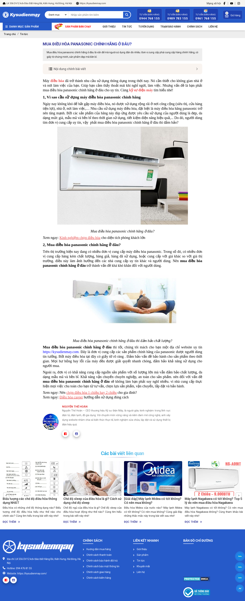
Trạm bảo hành (170, 26)
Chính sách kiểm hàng (97, 577)
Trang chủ (10, 34)
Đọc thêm (11, 521)
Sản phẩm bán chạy (73, 26)
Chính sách (194, 26)
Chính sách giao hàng (96, 572)
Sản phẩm (140, 554)
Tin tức (127, 26)
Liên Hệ (213, 26)
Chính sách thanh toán (97, 554)
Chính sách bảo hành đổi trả (100, 560)
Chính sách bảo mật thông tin (101, 566)
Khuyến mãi (141, 566)
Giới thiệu (109, 26)
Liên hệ (139, 572)
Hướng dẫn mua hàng (97, 549)
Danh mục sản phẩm (24, 26)
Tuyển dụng (146, 26)
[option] (31, 492)
